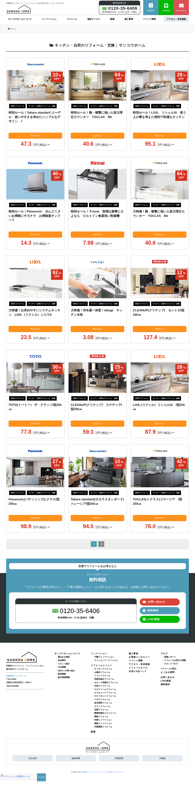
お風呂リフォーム (102, 672)
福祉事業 (76, 758)
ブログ (164, 653)
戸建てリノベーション (104, 657)
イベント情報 (149, 19)
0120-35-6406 (13, 686)
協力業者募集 (64, 677)
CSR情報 (62, 667)
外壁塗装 (119, 758)
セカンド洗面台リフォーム (106, 682)
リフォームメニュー (101, 665)
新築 (112, 19)
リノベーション (49, 19)
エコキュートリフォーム (105, 693)
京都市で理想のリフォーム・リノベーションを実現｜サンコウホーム (100, 772)
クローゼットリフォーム (105, 696)
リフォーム (72, 19)
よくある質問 (168, 672)
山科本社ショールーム (16, 676)
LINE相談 (166, 7)
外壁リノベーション (103, 720)
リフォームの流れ (168, 669)
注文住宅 (32, 758)
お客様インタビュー (139, 657)
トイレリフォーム (102, 676)
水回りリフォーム (17, 106)
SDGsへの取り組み (66, 671)
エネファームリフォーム (105, 689)
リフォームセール (138, 667)
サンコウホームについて (20, 19)
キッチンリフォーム (103, 669)
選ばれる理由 (64, 657)
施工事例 (128, 19)
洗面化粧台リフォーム (104, 679)
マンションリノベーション (106, 660)
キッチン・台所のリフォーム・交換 (41, 106)
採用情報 (62, 674)
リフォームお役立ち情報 (175, 660)
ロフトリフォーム (102, 706)
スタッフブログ (171, 664)
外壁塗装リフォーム (103, 727)
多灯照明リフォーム (103, 703)
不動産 (162, 758)
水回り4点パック (138, 671)
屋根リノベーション (103, 723)
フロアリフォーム (102, 699)
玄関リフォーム (101, 710)
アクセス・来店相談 (176, 19)
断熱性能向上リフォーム (105, 713)
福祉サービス (93, 19)
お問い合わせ (181, 7)
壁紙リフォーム (101, 717)
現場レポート (170, 657)
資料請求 (150, 7)
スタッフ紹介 (64, 664)
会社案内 (62, 660)
